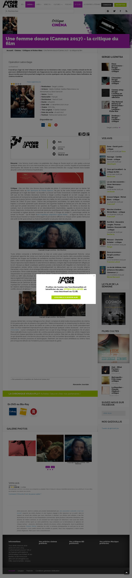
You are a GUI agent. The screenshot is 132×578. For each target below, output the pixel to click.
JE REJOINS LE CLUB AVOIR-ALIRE (66, 297)
